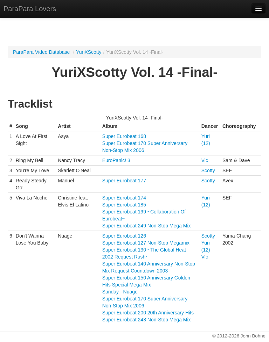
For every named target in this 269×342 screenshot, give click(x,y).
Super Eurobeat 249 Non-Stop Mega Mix (146, 225)
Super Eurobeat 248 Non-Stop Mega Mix (146, 319)
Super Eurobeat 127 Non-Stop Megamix (145, 243)
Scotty (208, 170)
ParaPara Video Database (41, 52)
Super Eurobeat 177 (124, 180)
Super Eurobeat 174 (124, 198)
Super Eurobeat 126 (124, 236)
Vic (204, 160)
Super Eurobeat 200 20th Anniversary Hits (148, 312)
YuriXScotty (88, 52)
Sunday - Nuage (120, 291)
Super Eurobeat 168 (124, 136)
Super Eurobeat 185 (124, 205)
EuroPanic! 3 (116, 160)
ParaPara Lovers (30, 9)
